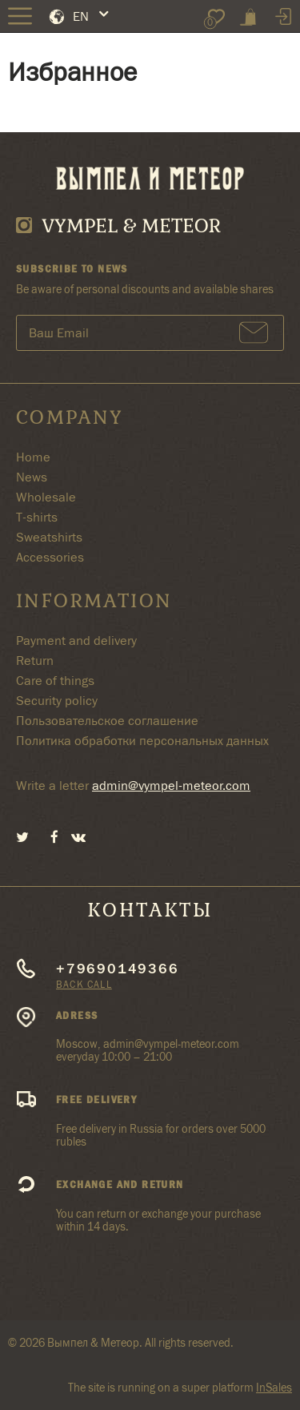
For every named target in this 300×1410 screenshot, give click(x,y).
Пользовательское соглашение (107, 720)
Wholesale (46, 497)
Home (33, 457)
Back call (84, 984)
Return (35, 660)
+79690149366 (117, 969)
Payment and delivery (76, 640)
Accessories (50, 557)
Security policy (57, 700)
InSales (274, 1387)
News (31, 477)
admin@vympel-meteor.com (171, 785)
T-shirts (37, 517)
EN (81, 16)
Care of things (55, 680)
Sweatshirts (49, 537)
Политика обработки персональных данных (142, 740)
